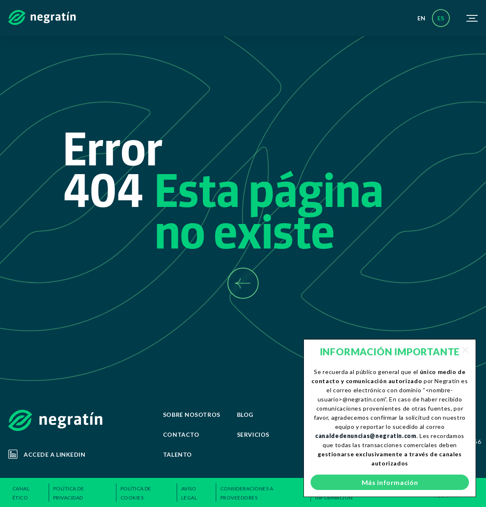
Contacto (181, 434)
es (440, 18)
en (421, 18)
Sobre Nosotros (191, 414)
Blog (245, 414)
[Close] (465, 350)
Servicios (253, 434)
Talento (177, 454)
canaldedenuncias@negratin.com (366, 435)
